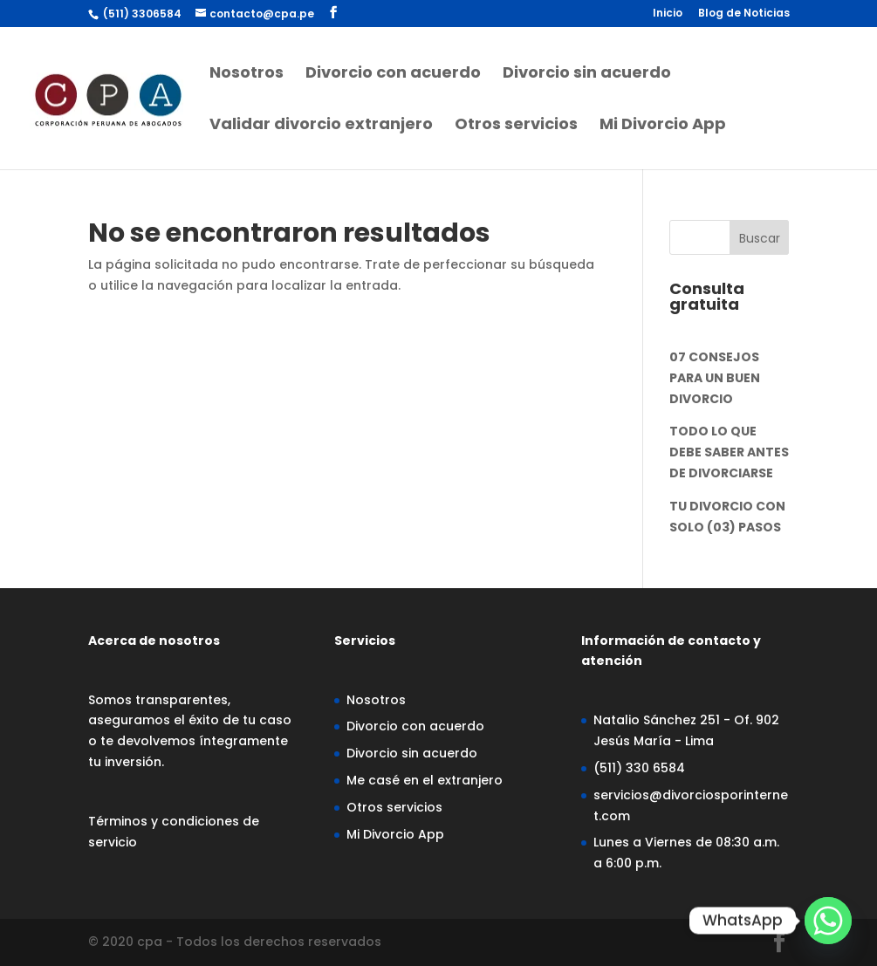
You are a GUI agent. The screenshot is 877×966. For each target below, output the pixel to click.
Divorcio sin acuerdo (587, 74)
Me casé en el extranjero (424, 780)
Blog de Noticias (744, 14)
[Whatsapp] (828, 920)
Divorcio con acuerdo (393, 74)
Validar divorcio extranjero (321, 126)
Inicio (667, 14)
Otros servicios (516, 126)
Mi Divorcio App (663, 126)
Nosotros (246, 74)
